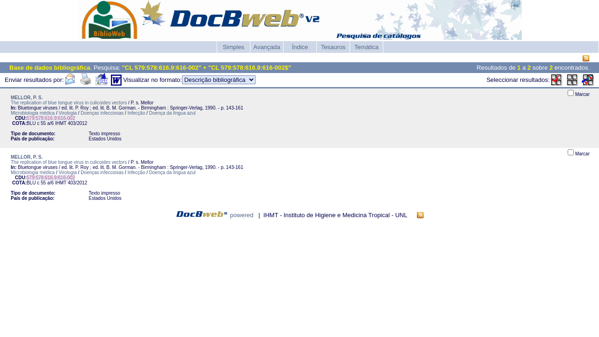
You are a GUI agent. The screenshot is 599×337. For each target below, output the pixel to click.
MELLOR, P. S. (27, 97)
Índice (300, 47)
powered (242, 215)
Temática (366, 47)
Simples (233, 47)
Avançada (266, 47)
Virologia (67, 113)
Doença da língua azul (172, 113)
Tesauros (333, 47)
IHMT (60, 123)
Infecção (136, 113)
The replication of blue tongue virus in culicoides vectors (69, 102)
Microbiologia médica (33, 113)
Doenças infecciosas (102, 113)
